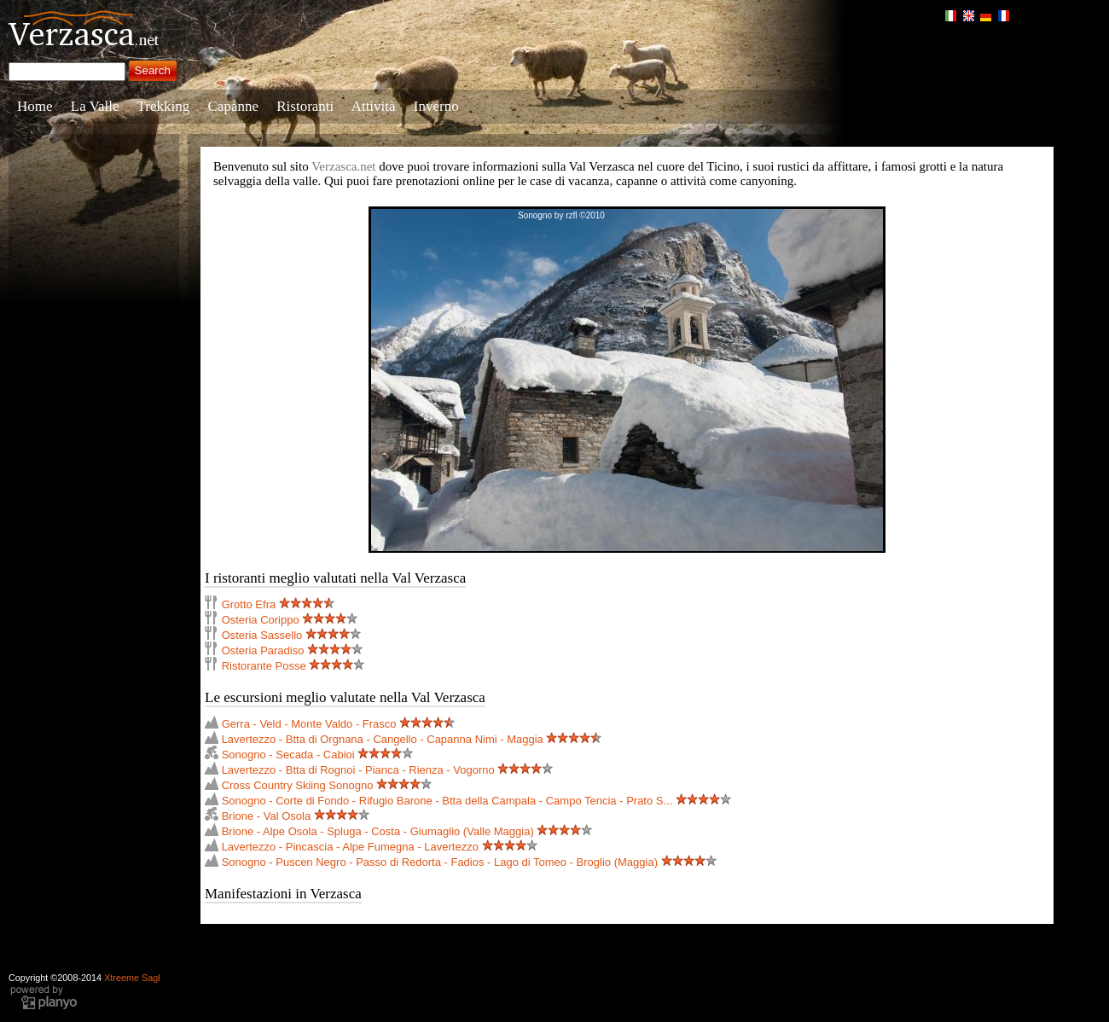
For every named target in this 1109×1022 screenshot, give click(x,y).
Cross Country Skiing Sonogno (298, 785)
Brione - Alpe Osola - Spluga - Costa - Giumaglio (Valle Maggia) (378, 831)
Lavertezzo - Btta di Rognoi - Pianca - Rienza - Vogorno (358, 770)
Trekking (163, 106)
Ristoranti (305, 106)
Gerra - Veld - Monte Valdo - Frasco (309, 723)
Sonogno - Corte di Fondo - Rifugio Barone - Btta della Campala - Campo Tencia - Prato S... (447, 800)
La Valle (95, 106)
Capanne (233, 106)
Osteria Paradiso (263, 650)
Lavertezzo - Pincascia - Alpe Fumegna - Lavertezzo (350, 846)
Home (35, 106)
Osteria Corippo (260, 619)
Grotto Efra (249, 604)
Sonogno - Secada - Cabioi (288, 754)
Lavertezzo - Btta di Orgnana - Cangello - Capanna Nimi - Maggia (382, 739)
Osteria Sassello (262, 635)
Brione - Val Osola (266, 816)
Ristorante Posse (264, 665)
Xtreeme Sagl (132, 978)
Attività (373, 106)
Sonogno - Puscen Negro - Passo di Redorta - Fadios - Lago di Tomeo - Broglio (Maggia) (440, 862)
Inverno (436, 106)
